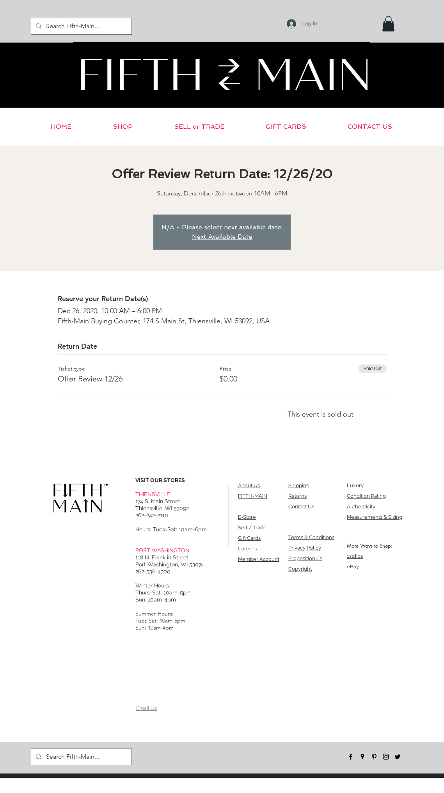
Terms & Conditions (311, 537)
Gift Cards (249, 538)
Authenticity (361, 506)
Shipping (298, 485)
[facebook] (351, 757)
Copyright (300, 569)
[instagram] (386, 757)
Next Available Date (222, 236)
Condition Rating (366, 496)
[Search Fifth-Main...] (80, 26)
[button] (388, 23)
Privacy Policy (304, 548)
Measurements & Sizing (374, 517)
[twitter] (397, 757)
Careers (247, 549)
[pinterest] (374, 757)
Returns (297, 496)
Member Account (258, 559)
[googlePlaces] (362, 757)
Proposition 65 (305, 558)
